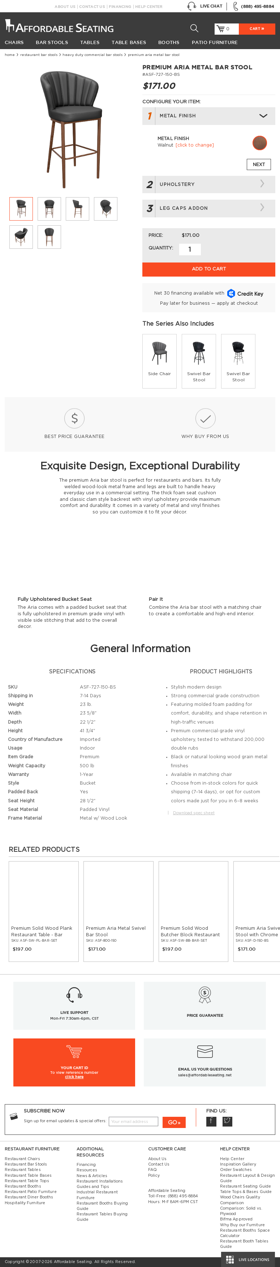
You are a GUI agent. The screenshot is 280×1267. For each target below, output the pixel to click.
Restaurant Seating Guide (245, 1186)
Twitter (227, 1122)
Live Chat (204, 6)
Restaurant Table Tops (27, 1181)
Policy (154, 1175)
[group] (159, 361)
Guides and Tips (93, 1187)
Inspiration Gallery (238, 1164)
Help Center (149, 7)
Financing (120, 7)
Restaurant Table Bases (28, 1175)
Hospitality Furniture (25, 1203)
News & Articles (92, 1176)
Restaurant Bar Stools (38, 55)
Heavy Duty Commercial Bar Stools (92, 55)
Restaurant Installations (100, 1181)
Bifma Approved (236, 1219)
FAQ (152, 1170)
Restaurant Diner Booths (29, 1197)
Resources (87, 1170)
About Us (65, 7)
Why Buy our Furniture (242, 1225)
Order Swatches (236, 1170)
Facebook (211, 1122)
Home (10, 55)
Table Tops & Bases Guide (246, 1192)
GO (172, 1122)
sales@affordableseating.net (205, 1075)
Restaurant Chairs (22, 1159)
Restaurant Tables (23, 1170)
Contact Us (91, 7)
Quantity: (160, 248)
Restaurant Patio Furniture (31, 1192)
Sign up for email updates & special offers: (65, 1121)
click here (74, 1077)
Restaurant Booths (23, 1186)
